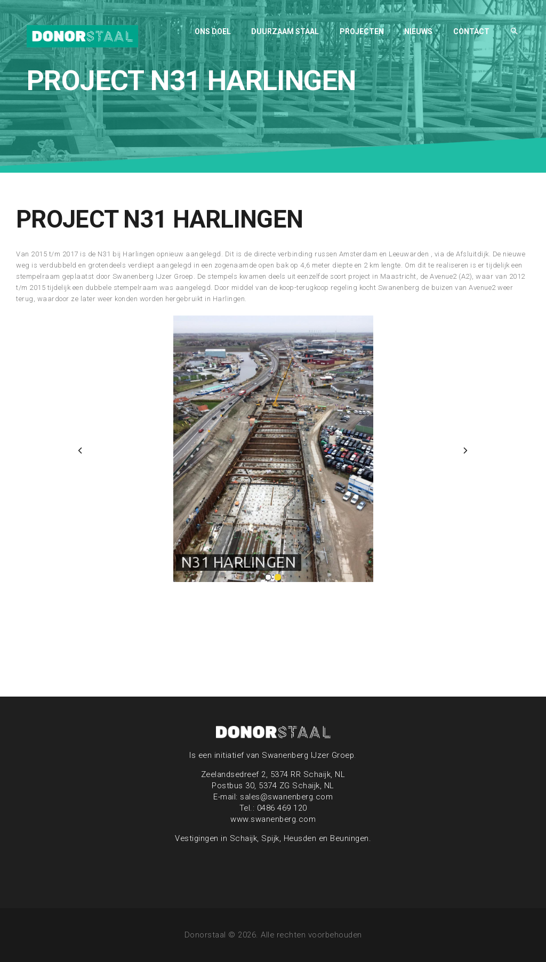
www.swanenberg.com (273, 819)
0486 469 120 (282, 808)
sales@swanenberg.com (286, 797)
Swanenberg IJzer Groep (308, 755)
